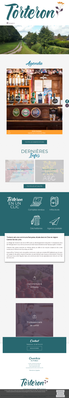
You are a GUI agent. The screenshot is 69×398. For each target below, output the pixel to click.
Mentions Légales (34, 370)
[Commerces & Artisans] (34, 281)
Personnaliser (60, 396)
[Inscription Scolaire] (49, 171)
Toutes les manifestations (34, 142)
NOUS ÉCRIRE (34, 348)
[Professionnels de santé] (34, 320)
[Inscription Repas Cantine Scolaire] (19, 171)
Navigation (12, 23)
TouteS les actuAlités (34, 186)
